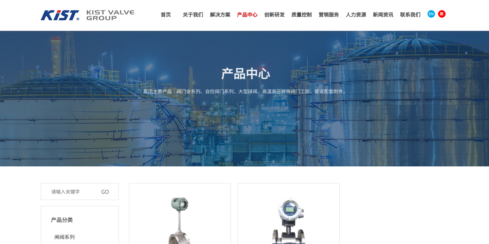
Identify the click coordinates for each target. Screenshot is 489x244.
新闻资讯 (383, 14)
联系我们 (410, 14)
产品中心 (247, 14)
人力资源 (356, 14)
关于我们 (193, 14)
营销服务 (329, 14)
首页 (166, 14)
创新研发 (274, 14)
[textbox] (72, 191)
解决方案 (220, 14)
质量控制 (301, 14)
